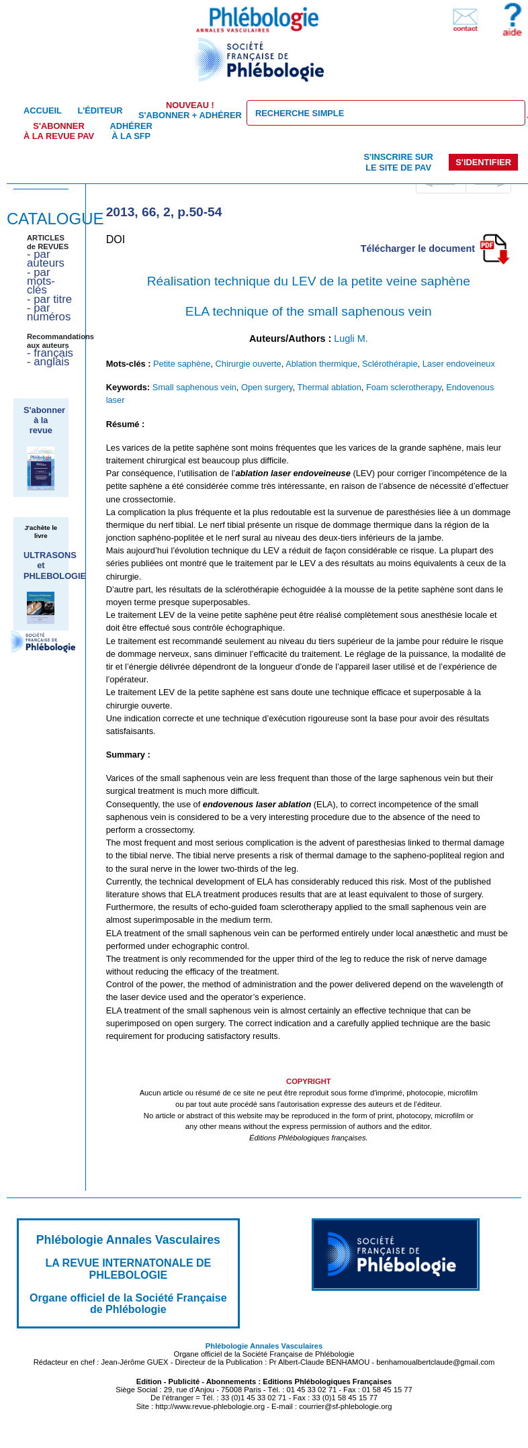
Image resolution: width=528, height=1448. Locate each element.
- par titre (49, 299)
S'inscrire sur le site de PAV (398, 162)
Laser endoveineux (459, 364)
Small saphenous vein (194, 387)
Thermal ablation (329, 387)
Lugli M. (350, 338)
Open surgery (267, 387)
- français (50, 353)
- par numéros (49, 312)
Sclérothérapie (390, 364)
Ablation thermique (321, 364)
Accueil (43, 110)
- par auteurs (45, 258)
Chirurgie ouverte (248, 364)
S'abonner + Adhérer (190, 110)
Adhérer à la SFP (131, 131)
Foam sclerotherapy (403, 387)
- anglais (48, 361)
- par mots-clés (41, 281)
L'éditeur (99, 110)
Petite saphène (181, 364)
